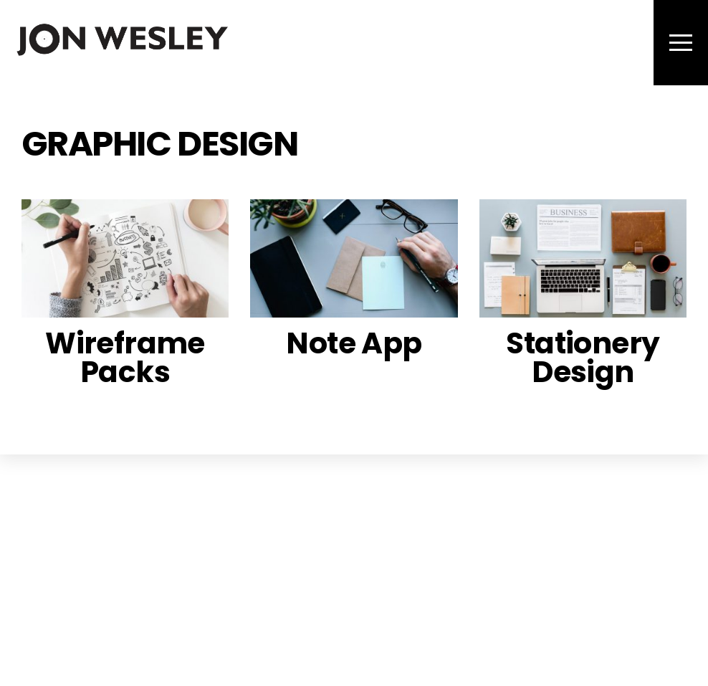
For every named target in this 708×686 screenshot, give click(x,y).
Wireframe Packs (125, 358)
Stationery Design (582, 358)
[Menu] (681, 42)
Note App (353, 343)
